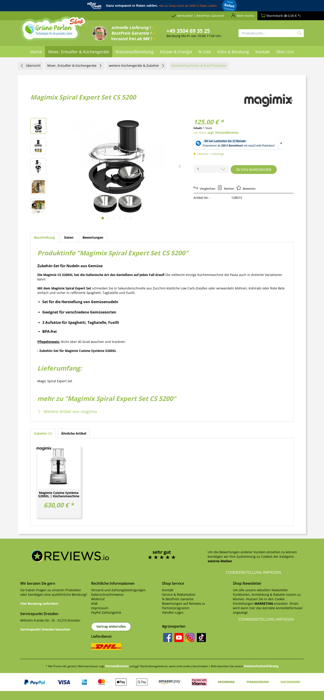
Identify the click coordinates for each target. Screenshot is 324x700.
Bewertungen (93, 237)
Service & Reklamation (179, 594)
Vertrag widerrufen (111, 626)
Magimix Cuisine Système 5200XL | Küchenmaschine (58, 494)
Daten (68, 237)
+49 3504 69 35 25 (188, 30)
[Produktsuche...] (271, 33)
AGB (94, 603)
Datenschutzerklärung (261, 666)
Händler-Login (172, 612)
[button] (179, 166)
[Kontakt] (262, 51)
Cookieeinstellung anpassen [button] (253, 572)
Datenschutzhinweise (107, 594)
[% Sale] (204, 51)
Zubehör (43, 433)
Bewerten (246, 189)
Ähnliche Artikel (73, 433)
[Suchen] (299, 33)
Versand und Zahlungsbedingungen (118, 590)
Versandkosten (117, 666)
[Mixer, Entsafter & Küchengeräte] (78, 51)
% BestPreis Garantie (178, 599)
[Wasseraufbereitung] (134, 51)
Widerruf (98, 599)
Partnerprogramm (175, 608)
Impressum (99, 608)
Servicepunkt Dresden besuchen (45, 629)
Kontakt (167, 590)
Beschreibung (44, 237)
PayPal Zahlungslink (106, 612)
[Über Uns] (285, 51)
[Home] (36, 51)
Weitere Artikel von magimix (67, 411)
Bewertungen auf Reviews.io (183, 603)
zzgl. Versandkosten (222, 132)
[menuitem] (36, 51)
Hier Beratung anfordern (39, 603)
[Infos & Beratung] (233, 51)
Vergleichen (204, 189)
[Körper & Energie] (176, 51)
